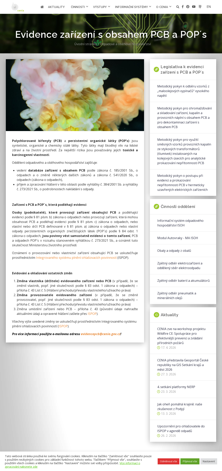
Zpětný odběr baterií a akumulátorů (183, 280)
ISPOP (92, 314)
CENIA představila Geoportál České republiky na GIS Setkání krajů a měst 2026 (182, 365)
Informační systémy (131, 7)
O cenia (162, 7)
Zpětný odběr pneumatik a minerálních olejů (176, 295)
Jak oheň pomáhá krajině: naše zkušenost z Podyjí (179, 406)
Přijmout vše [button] (190, 461)
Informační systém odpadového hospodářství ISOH (180, 222)
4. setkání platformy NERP (176, 387)
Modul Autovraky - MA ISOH (177, 238)
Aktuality (56, 7)
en (209, 6)
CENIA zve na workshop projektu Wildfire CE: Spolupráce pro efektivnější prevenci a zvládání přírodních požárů (181, 336)
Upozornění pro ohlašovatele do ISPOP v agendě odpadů (181, 428)
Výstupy (100, 7)
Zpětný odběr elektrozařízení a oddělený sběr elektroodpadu (179, 265)
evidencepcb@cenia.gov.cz (100, 334)
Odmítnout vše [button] (168, 461)
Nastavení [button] (209, 461)
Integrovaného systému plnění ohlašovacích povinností (76, 257)
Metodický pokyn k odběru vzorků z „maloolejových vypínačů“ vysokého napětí (183, 91)
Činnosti (78, 7)
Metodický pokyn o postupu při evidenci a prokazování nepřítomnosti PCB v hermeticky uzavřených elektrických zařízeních (182, 182)
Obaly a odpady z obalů (174, 250)
